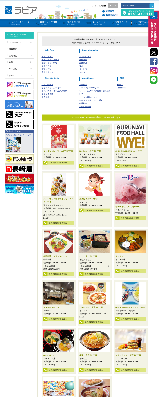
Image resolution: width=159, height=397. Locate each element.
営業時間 (83, 84)
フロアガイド (47, 66)
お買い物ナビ (47, 84)
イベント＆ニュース (50, 59)
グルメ (12, 75)
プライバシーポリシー (89, 88)
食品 (11, 62)
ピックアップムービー (51, 88)
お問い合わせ (85, 106)
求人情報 (45, 97)
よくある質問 (47, 94)
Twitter (120, 84)
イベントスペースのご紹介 (91, 100)
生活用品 (13, 56)
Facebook (121, 88)
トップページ (47, 56)
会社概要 (83, 103)
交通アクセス (47, 72)
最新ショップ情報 (49, 63)
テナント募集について (89, 97)
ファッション (15, 42)
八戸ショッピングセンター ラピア (18, 135)
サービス (13, 69)
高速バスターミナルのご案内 (54, 91)
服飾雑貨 (13, 49)
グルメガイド (47, 69)
